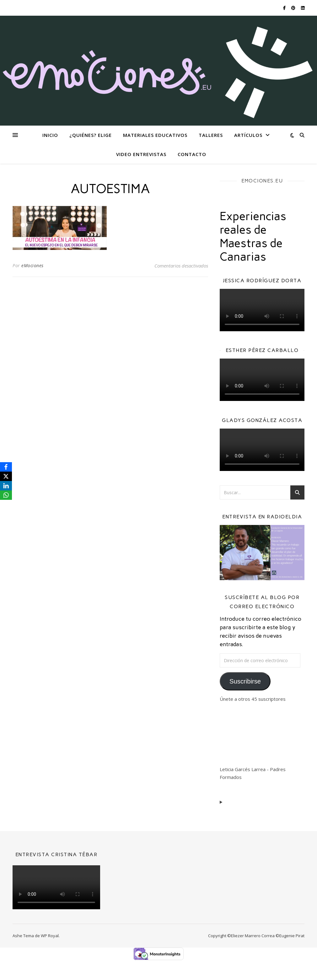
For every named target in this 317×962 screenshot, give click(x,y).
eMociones (32, 265)
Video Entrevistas (141, 154)
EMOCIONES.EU (262, 181)
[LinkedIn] (6, 485)
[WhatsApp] (6, 495)
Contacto (192, 154)
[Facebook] (6, 467)
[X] (6, 476)
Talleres (211, 135)
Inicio (50, 135)
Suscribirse (245, 681)
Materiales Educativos (155, 135)
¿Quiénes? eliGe (90, 135)
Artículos (248, 135)
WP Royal (50, 935)
